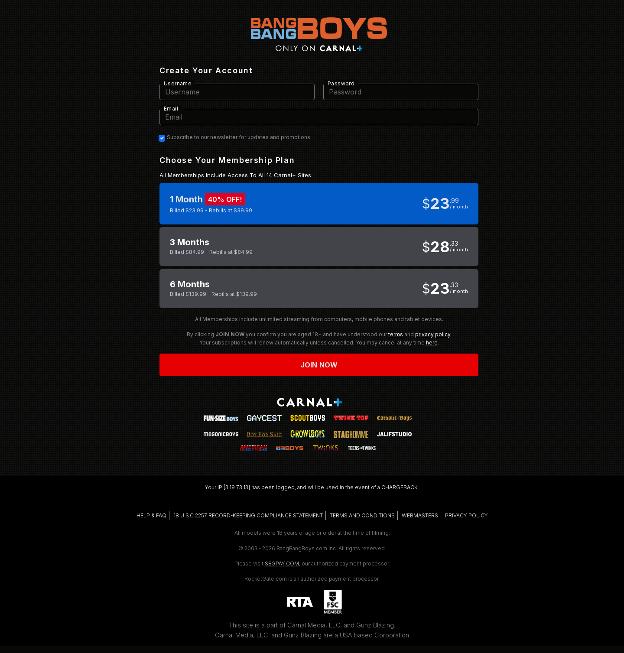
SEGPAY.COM (282, 563)
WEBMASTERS (420, 515)
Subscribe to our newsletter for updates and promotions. (239, 137)
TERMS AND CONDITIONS (362, 515)
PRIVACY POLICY (466, 515)
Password (341, 83)
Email (171, 108)
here (432, 342)
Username (178, 83)
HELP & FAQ (151, 515)
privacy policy (432, 334)
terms (395, 334)
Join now (319, 365)
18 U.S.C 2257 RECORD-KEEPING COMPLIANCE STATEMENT (248, 515)
